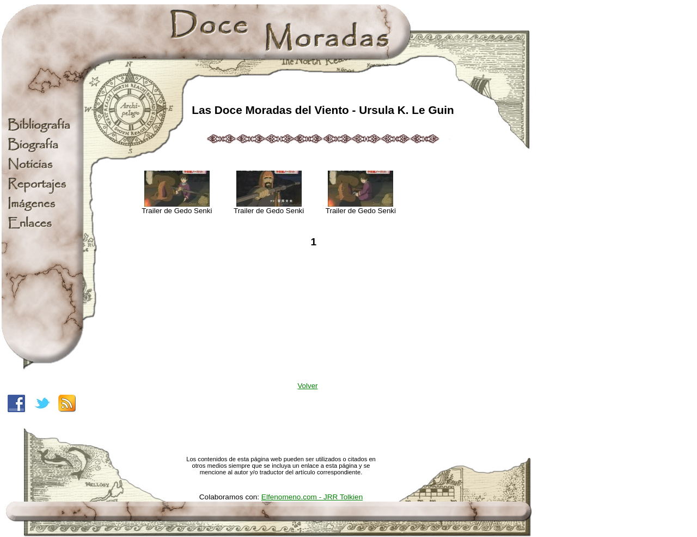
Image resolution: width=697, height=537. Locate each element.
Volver (307, 386)
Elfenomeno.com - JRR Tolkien (312, 497)
